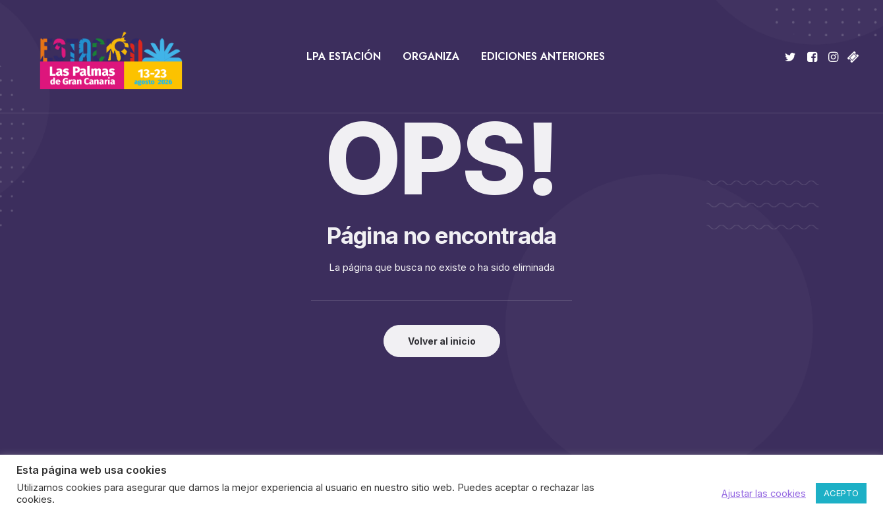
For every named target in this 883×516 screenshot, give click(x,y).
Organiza (431, 56)
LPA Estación (343, 56)
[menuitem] (343, 56)
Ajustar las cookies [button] (764, 494)
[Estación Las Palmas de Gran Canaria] (102, 57)
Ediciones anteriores (543, 56)
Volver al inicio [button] (442, 341)
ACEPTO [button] (841, 493)
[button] (792, 56)
